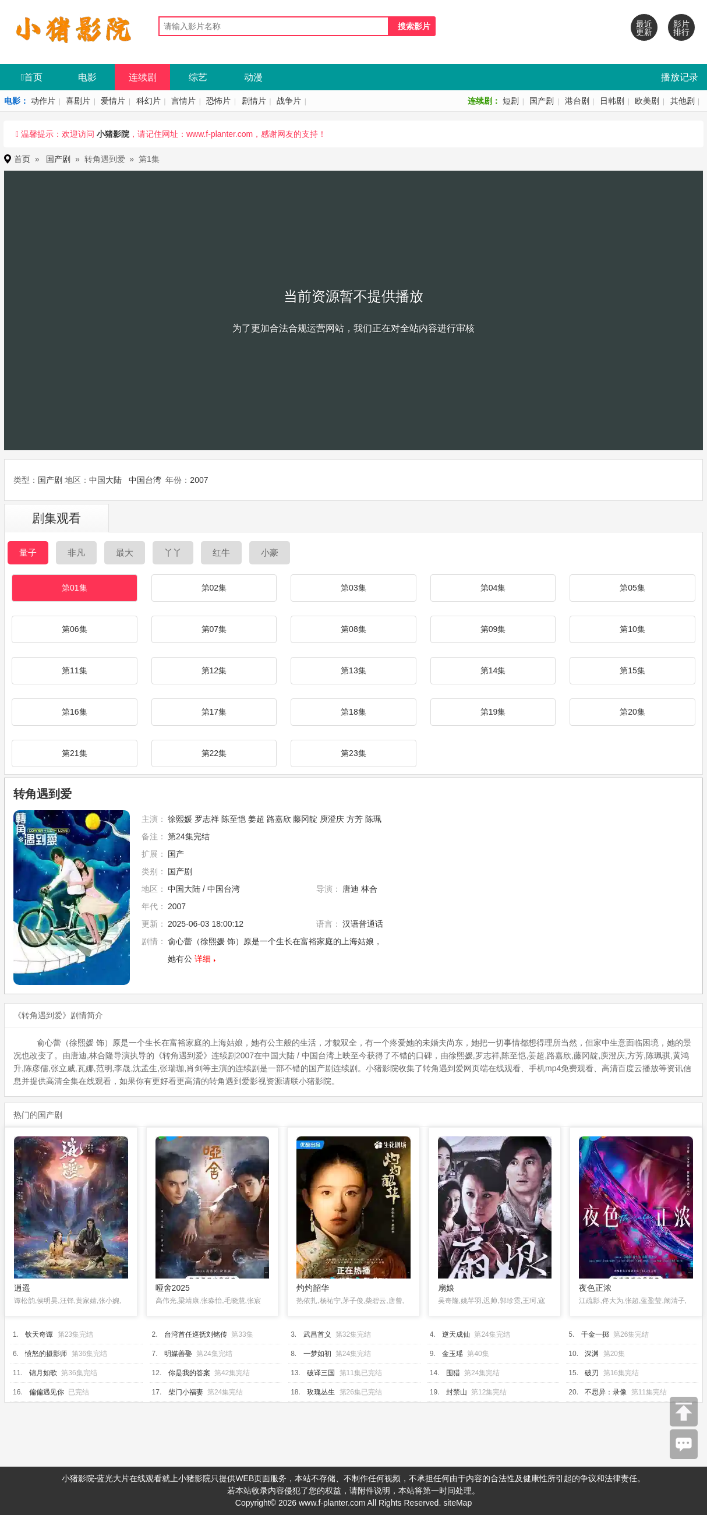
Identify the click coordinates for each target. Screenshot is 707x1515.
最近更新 (644, 28)
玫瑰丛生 (321, 1392)
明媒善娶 (178, 1354)
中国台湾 (145, 480)
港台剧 (577, 100)
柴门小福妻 (185, 1392)
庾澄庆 (332, 819)
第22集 (214, 753)
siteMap (457, 1502)
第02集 (214, 587)
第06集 (74, 629)
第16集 (74, 711)
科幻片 (148, 100)
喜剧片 (78, 100)
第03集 (353, 587)
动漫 (253, 77)
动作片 (43, 100)
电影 (87, 77)
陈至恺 (233, 819)
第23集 (353, 753)
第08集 (353, 629)
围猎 (453, 1373)
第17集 (214, 711)
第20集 (632, 711)
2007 (199, 480)
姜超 (256, 819)
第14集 (493, 670)
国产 (176, 854)
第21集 (74, 753)
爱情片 (113, 100)
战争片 (289, 100)
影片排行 (681, 28)
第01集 (74, 587)
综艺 (198, 77)
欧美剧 (647, 100)
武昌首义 (317, 1334)
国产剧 (541, 100)
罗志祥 (207, 819)
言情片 (183, 100)
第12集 (214, 670)
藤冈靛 (305, 819)
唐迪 (350, 889)
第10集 (632, 629)
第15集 (632, 670)
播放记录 (679, 77)
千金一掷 (595, 1334)
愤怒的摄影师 (46, 1354)
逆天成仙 (456, 1334)
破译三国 (321, 1373)
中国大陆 (105, 480)
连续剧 (143, 77)
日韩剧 (612, 100)
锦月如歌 (43, 1373)
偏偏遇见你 (46, 1392)
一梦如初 (317, 1354)
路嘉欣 (279, 819)
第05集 (632, 587)
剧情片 (254, 100)
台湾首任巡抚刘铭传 (195, 1334)
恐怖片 (218, 100)
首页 (32, 77)
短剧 (511, 100)
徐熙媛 (180, 819)
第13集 (353, 670)
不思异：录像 (606, 1392)
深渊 (592, 1354)
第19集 (493, 711)
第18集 (353, 711)
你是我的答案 (189, 1373)
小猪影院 (113, 134)
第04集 (493, 587)
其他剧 (682, 100)
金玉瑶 (452, 1354)
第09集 (493, 629)
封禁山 (456, 1392)
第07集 (214, 629)
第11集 (74, 670)
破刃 (592, 1373)
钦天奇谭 (39, 1334)
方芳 (355, 819)
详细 (203, 958)
